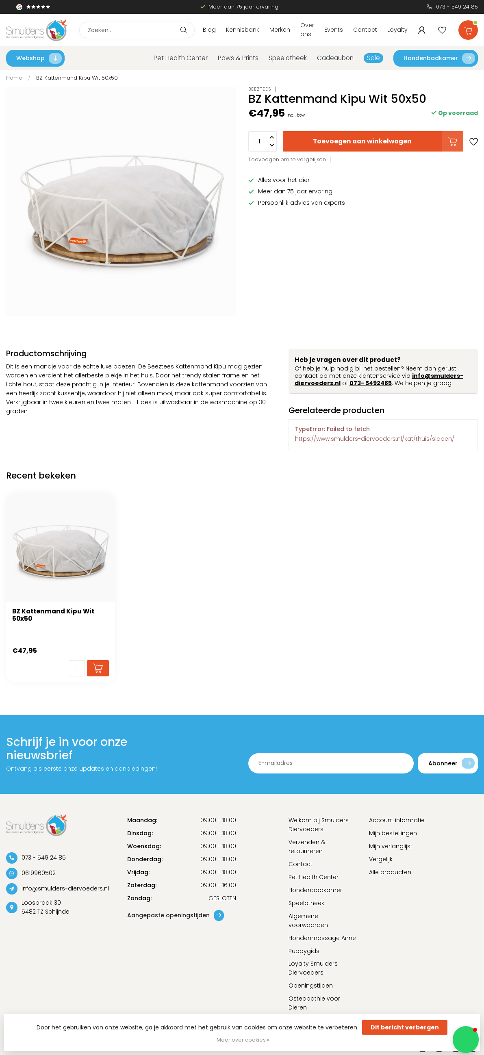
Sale (373, 58)
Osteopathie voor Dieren (314, 1003)
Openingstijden (311, 985)
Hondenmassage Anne (322, 938)
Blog (209, 30)
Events (333, 30)
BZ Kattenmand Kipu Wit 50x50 (77, 78)
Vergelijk (381, 859)
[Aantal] (77, 668)
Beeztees (259, 89)
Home (14, 78)
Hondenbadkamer (439, 58)
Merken (279, 30)
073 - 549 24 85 (457, 7)
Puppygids (304, 951)
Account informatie (397, 820)
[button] (466, 1039)
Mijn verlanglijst (390, 846)
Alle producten (390, 872)
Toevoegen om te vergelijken (287, 159)
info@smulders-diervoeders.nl (65, 888)
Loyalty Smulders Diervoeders (313, 968)
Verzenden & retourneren (307, 846)
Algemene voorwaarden (308, 920)
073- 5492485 (370, 383)
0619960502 (39, 873)
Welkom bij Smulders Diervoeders (319, 824)
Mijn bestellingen (393, 833)
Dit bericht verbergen (405, 1027)
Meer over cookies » (243, 1039)
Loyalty (397, 30)
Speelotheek (288, 58)
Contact (365, 30)
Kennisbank (242, 30)
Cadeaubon (335, 58)
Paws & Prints (238, 58)
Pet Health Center (181, 58)
